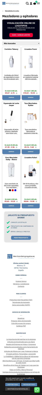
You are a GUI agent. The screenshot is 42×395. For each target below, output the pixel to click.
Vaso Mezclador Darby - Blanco (11, 159)
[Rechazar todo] (29, 384)
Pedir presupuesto (21, 238)
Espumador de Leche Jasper (11, 104)
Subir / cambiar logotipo (21, 35)
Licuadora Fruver (30, 49)
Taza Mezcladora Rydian (30, 104)
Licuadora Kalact (30, 158)
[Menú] (38, 3)
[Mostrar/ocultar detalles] (17, 389)
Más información (29, 380)
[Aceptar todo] (12, 384)
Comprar (11, 97)
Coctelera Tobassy (11, 49)
